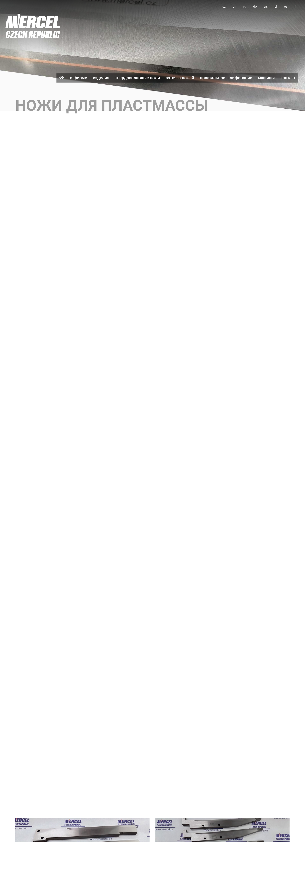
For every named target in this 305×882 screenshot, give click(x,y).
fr (295, 6)
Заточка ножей (180, 77)
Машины (266, 77)
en (234, 6)
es (285, 6)
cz (224, 6)
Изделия (101, 77)
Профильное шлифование (226, 77)
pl (275, 6)
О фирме (78, 77)
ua (265, 6)
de (255, 6)
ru (244, 6)
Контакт (287, 77)
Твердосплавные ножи (137, 77)
